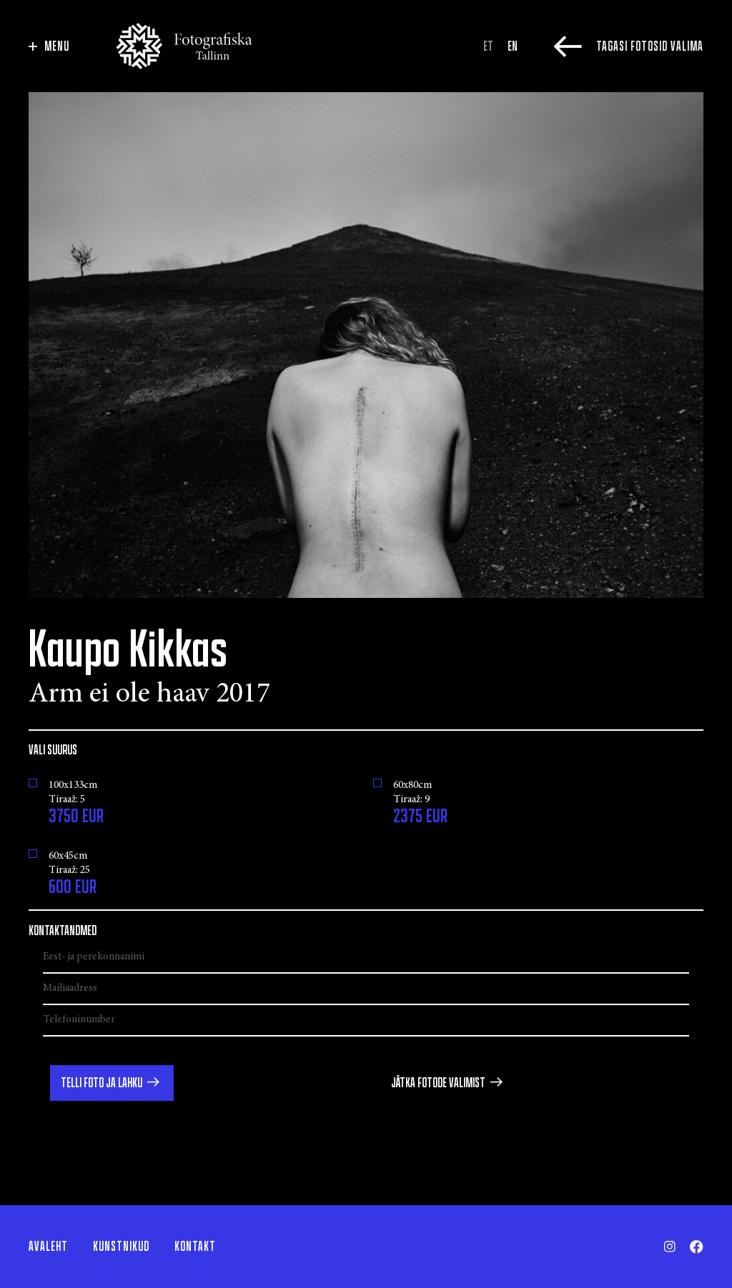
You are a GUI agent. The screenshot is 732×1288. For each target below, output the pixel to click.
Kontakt (195, 1246)
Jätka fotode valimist (438, 1083)
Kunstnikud (121, 1246)
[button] (112, 1083)
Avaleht (48, 1246)
